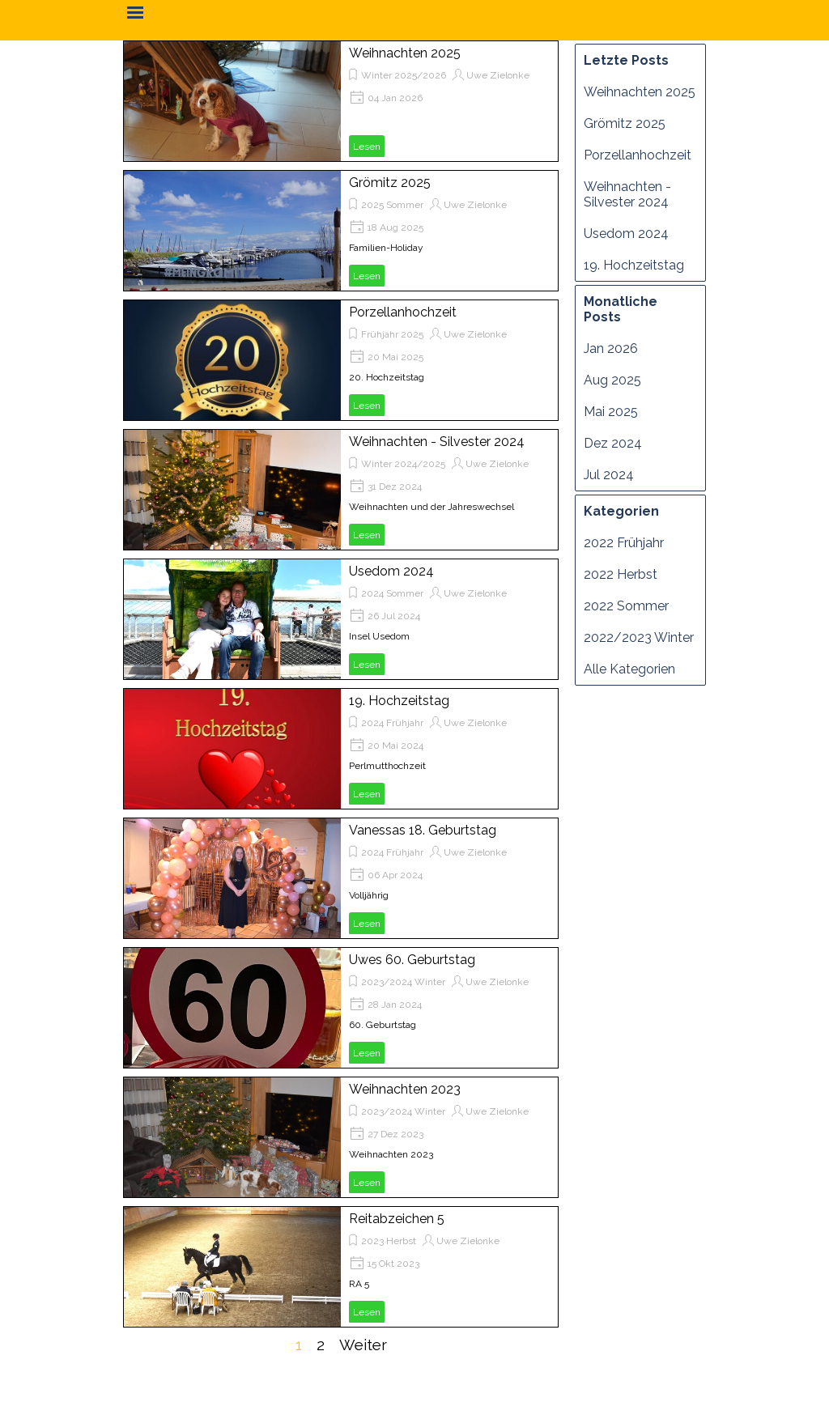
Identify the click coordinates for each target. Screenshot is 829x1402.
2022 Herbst (620, 574)
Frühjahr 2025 (392, 334)
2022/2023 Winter (639, 637)
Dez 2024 (613, 443)
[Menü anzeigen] (135, 12)
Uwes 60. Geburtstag (412, 959)
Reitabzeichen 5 (396, 1218)
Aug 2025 (612, 380)
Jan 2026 (611, 348)
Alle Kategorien (629, 669)
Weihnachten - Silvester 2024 (437, 441)
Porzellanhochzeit (403, 312)
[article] (341, 101)
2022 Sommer (626, 606)
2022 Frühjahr (624, 542)
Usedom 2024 (391, 571)
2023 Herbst (388, 1241)
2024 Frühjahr (392, 723)
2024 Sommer (392, 593)
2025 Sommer (392, 204)
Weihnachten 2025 (405, 53)
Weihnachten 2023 (405, 1089)
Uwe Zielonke (497, 75)
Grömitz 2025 (390, 182)
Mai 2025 (611, 411)
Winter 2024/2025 (403, 463)
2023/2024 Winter (403, 982)
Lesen (366, 146)
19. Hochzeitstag (399, 700)
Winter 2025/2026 (403, 75)
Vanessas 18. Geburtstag (422, 830)
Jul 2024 (609, 474)
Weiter (363, 1344)
